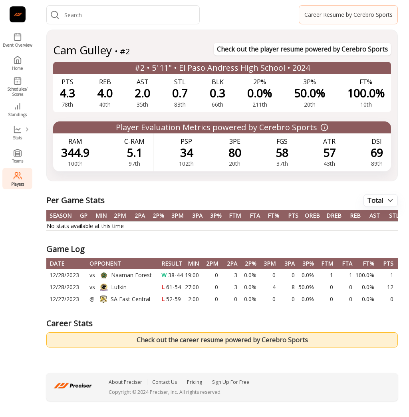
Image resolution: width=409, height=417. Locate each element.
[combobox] (130, 15)
